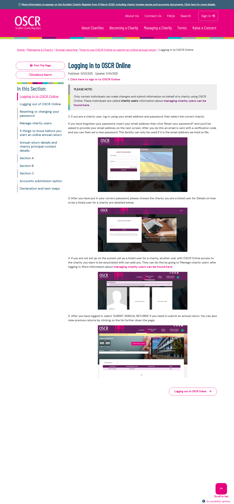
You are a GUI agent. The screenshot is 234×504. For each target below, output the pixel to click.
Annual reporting (67, 50)
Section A (27, 158)
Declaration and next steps (40, 188)
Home (21, 50)
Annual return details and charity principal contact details (38, 146)
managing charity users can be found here (143, 267)
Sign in (208, 16)
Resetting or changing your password (39, 113)
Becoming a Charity (123, 27)
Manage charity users (36, 123)
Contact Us (153, 16)
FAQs (171, 16)
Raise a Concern (204, 27)
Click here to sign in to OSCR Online (95, 79)
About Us (132, 16)
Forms (182, 27)
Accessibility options (218, 501)
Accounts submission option (41, 181)
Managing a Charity (158, 27)
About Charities (93, 27)
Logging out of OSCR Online (40, 104)
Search (186, 16)
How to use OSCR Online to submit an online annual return (118, 50)
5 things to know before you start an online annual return (41, 133)
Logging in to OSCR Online (39, 96)
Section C (27, 173)
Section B (27, 166)
